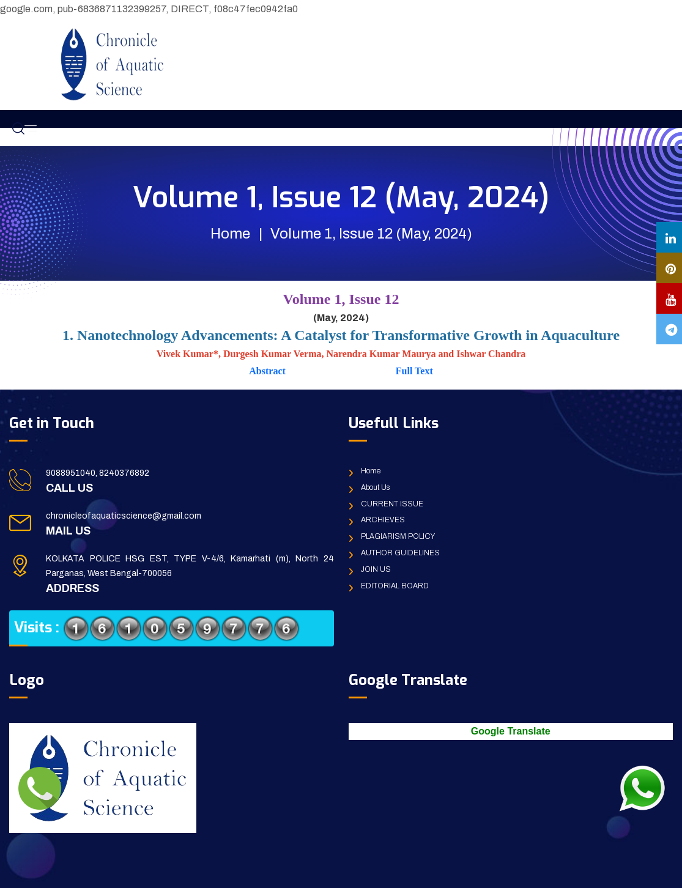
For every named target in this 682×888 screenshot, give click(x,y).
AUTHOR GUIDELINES (400, 553)
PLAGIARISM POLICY (398, 536)
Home (230, 234)
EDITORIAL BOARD (395, 586)
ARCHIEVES (383, 520)
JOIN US (376, 569)
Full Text (413, 371)
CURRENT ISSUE (392, 504)
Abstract (268, 371)
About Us (375, 487)
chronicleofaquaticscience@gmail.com (123, 515)
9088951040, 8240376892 (97, 473)
